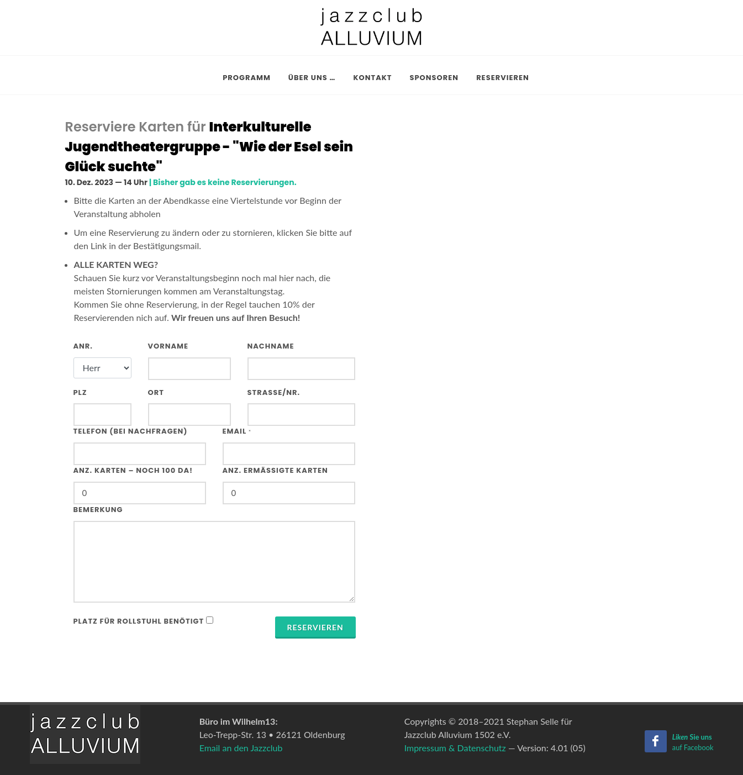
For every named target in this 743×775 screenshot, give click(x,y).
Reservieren (315, 627)
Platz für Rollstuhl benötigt (138, 621)
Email (237, 431)
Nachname (270, 346)
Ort (156, 392)
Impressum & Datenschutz (455, 747)
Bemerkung (98, 509)
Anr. (83, 346)
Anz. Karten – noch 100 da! (133, 470)
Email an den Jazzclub (241, 747)
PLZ (80, 392)
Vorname (168, 346)
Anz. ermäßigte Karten (275, 470)
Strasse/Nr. (274, 392)
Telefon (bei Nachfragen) (130, 431)
